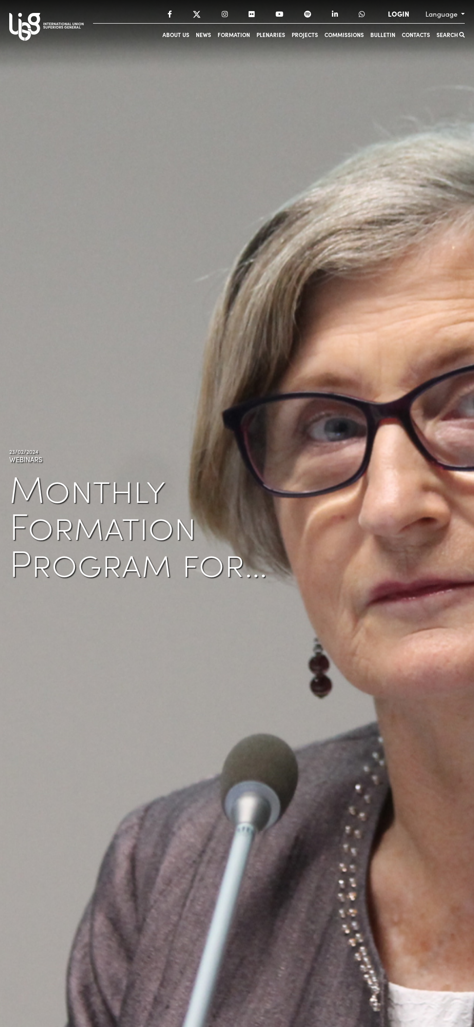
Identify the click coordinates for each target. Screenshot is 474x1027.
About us (175, 34)
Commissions (344, 34)
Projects (305, 34)
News (203, 34)
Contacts (416, 34)
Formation (234, 34)
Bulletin (382, 34)
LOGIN (398, 14)
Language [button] (442, 14)
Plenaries (270, 34)
